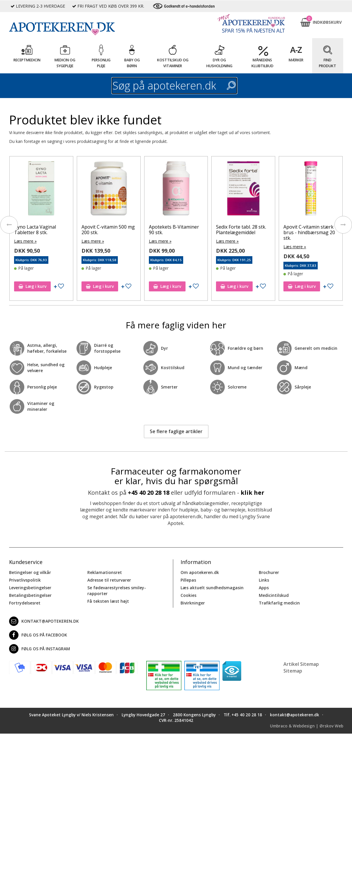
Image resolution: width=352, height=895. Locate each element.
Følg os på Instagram (39, 648)
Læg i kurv (32, 286)
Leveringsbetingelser (30, 587)
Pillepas (188, 580)
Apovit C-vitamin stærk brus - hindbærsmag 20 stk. (309, 232)
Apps (264, 587)
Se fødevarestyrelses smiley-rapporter (116, 590)
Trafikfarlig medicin (279, 603)
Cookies (188, 595)
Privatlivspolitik (25, 580)
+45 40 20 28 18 (148, 493)
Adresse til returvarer (109, 580)
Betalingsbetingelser (30, 595)
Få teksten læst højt (108, 601)
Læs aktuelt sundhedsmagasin (212, 587)
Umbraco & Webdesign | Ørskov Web (306, 726)
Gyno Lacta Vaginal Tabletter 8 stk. (35, 230)
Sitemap (292, 671)
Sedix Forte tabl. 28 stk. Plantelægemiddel (241, 230)
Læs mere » (25, 241)
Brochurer (269, 572)
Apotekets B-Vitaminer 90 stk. (174, 230)
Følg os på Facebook (38, 635)
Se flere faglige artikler (176, 431)
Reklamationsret (104, 572)
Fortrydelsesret (24, 603)
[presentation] (9, 225)
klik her (252, 493)
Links (264, 580)
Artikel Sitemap (301, 664)
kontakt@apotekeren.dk (44, 621)
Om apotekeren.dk (200, 572)
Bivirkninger (193, 603)
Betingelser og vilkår (30, 572)
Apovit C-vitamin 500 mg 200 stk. (108, 230)
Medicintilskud (274, 595)
